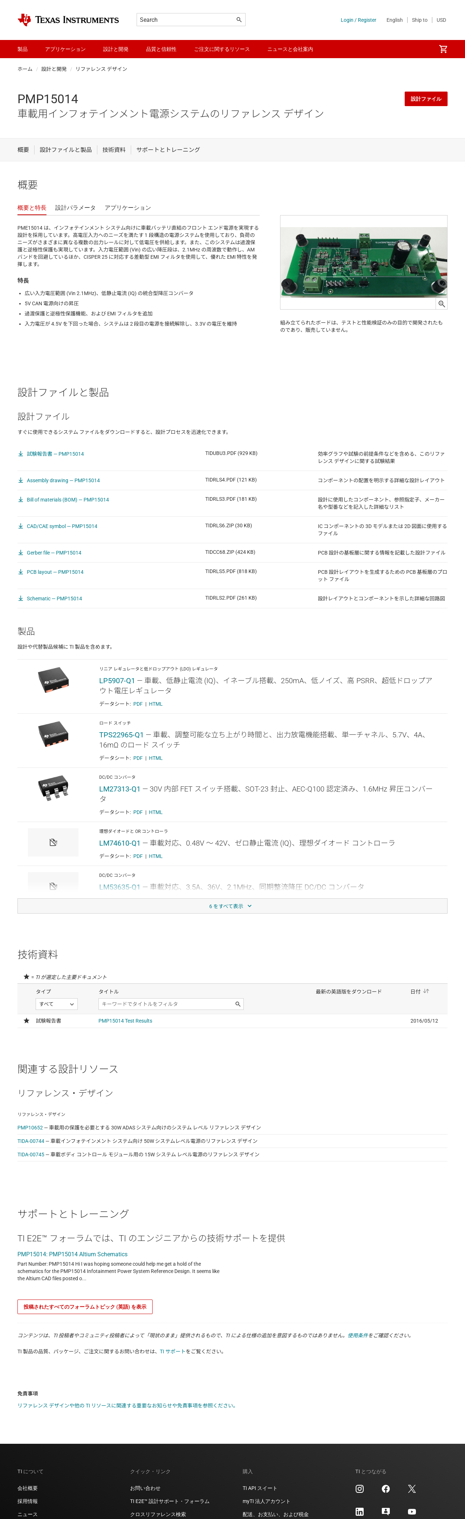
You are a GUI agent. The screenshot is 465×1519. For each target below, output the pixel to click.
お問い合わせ (145, 1501)
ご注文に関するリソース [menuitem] (222, 49)
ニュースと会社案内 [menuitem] (290, 49)
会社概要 (27, 1501)
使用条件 (358, 1348)
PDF (138, 717)
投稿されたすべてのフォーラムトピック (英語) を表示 (85, 1319)
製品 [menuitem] (22, 49)
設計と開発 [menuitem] (116, 49)
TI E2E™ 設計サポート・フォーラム (170, 1514)
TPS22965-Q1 (121, 747)
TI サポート (173, 1364)
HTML (156, 717)
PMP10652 (30, 1140)
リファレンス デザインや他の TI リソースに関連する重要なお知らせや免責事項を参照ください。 (127, 1418)
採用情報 (27, 1514)
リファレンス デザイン (102, 69)
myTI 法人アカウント (267, 1514)
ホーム (25, 69)
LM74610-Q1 (120, 855)
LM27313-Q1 (120, 801)
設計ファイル (426, 99)
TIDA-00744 (30, 1154)
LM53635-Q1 (120, 899)
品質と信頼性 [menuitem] (161, 49)
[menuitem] (443, 49)
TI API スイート (260, 1501)
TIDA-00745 (30, 1167)
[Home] (68, 20)
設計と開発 (54, 69)
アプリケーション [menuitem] (65, 49)
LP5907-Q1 (117, 693)
